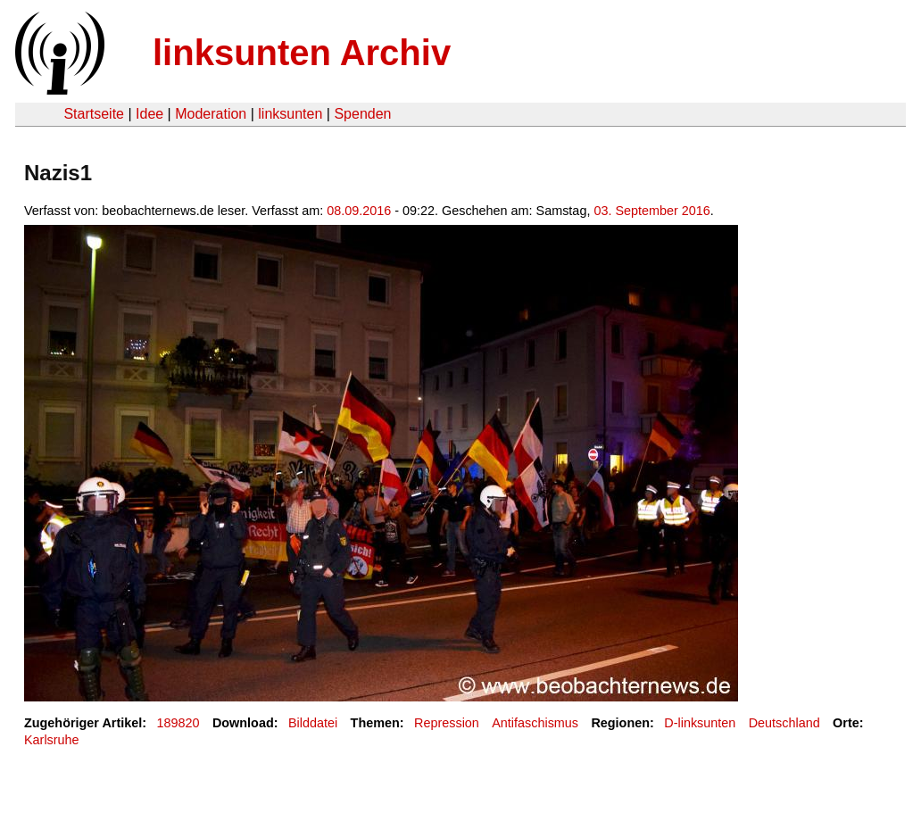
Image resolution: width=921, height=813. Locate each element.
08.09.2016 (359, 210)
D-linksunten (699, 723)
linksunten (290, 113)
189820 (178, 723)
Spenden (362, 113)
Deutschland (784, 723)
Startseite (93, 113)
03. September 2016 (651, 210)
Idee (149, 113)
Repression (446, 723)
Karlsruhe (51, 740)
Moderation (210, 113)
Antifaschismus (535, 723)
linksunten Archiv (302, 52)
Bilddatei (312, 723)
